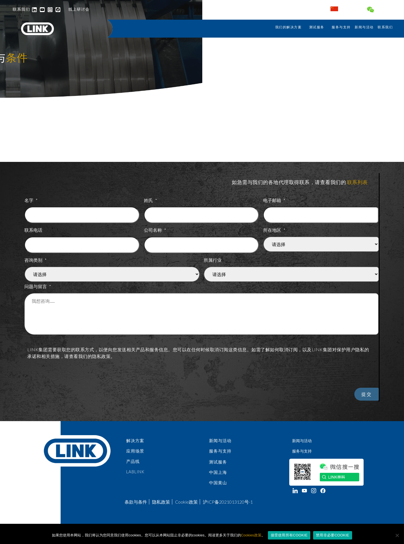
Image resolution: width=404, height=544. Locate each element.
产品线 (133, 464)
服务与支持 (341, 27)
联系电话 (33, 229)
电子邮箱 (274, 200)
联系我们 (385, 27)
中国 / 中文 (345, 8)
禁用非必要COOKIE (332, 535)
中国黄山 (218, 486)
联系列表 (357, 182)
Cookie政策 (186, 504)
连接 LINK (381, 10)
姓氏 (150, 200)
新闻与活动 (364, 27)
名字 (31, 200)
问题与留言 (37, 286)
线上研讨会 (78, 9)
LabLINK (135, 475)
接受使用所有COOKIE (289, 535)
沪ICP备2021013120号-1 (228, 504)
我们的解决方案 (288, 27)
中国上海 (218, 475)
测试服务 (316, 27)
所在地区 (274, 229)
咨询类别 (35, 259)
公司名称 (155, 229)
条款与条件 (136, 504)
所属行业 (213, 259)
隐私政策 (161, 504)
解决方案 (135, 443)
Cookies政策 (251, 535)
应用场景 (135, 453)
